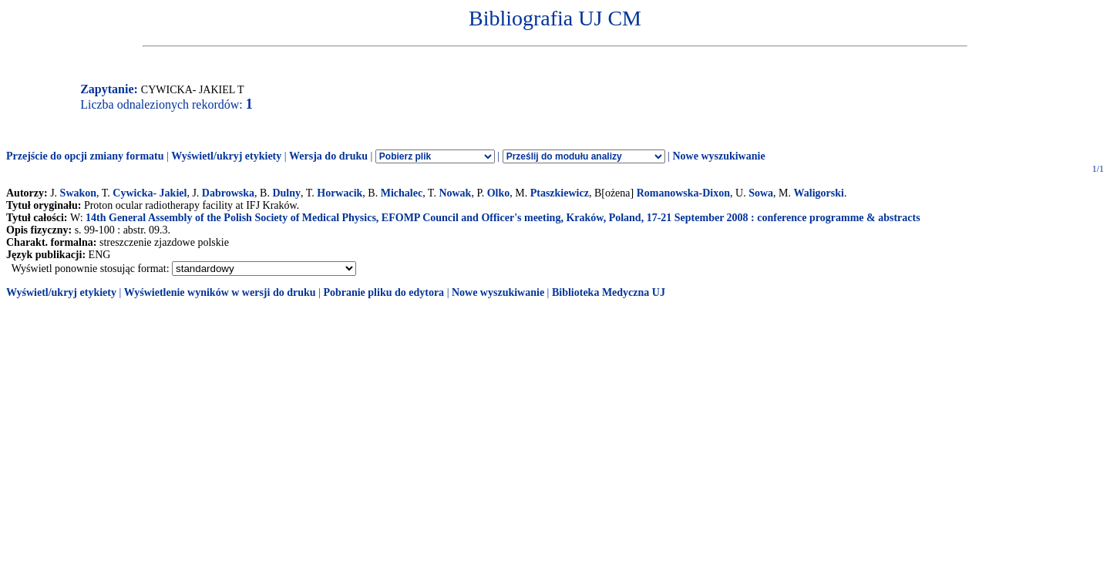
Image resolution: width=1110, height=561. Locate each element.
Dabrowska (228, 193)
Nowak (455, 193)
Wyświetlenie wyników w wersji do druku (220, 292)
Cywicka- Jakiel (150, 193)
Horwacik (339, 193)
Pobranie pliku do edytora (383, 292)
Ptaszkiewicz (559, 193)
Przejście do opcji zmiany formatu (85, 156)
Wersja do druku (328, 156)
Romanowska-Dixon (683, 193)
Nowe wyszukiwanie (718, 156)
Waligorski (819, 193)
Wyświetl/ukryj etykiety (226, 156)
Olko (498, 193)
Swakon (78, 193)
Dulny (286, 193)
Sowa (760, 193)
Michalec (401, 193)
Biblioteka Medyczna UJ (608, 292)
